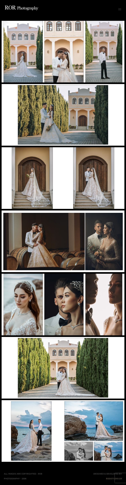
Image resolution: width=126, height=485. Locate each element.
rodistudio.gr (114, 478)
